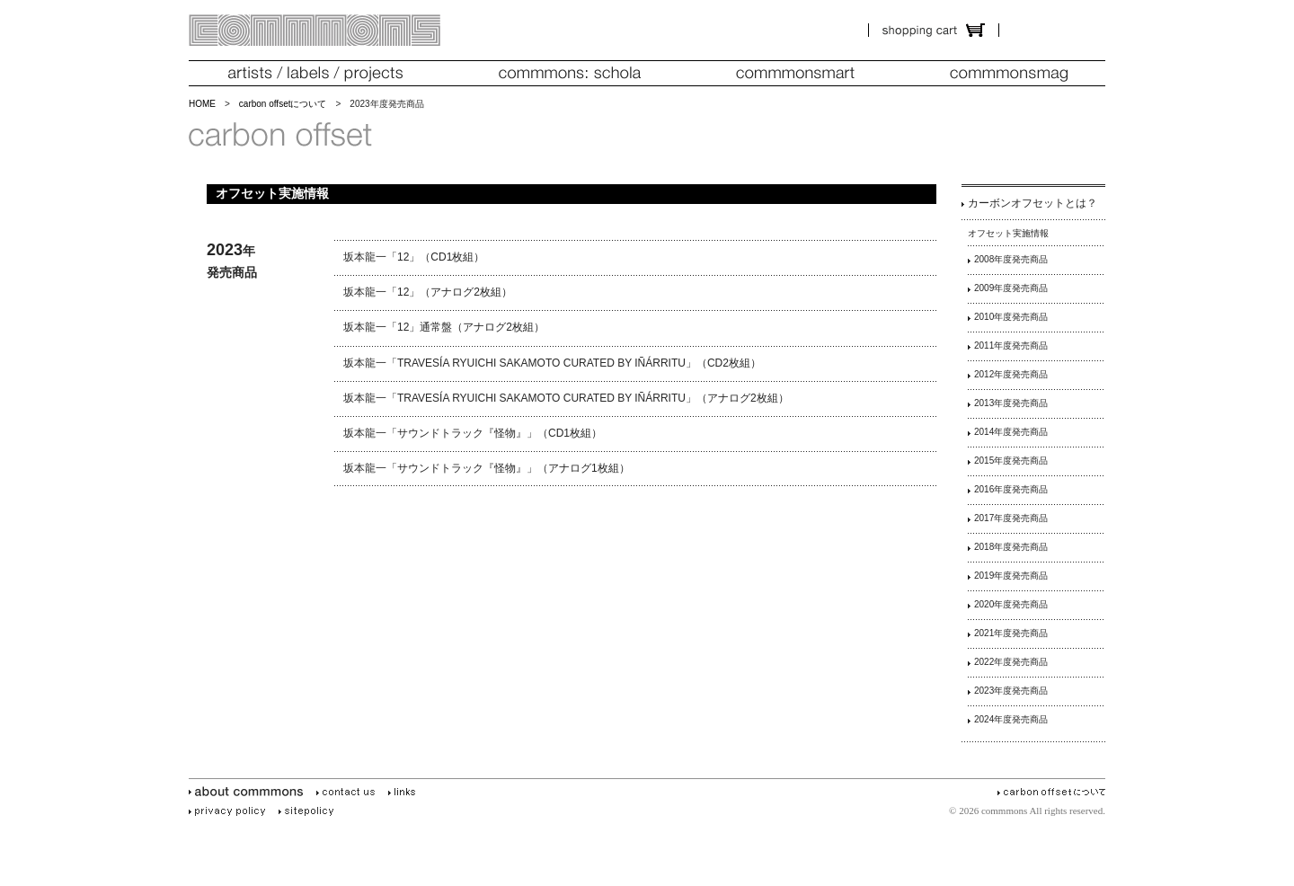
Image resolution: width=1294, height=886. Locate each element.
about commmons (249, 792)
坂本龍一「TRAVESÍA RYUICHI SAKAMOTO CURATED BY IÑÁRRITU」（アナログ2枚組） (566, 398)
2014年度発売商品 (1011, 432)
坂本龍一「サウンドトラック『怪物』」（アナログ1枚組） (486, 468)
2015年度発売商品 (1011, 460)
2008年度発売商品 (1011, 259)
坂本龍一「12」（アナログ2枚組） (427, 292)
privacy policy (230, 811)
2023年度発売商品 (1011, 691)
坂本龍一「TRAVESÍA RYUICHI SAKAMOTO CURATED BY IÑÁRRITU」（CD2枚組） (552, 363)
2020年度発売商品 (1011, 604)
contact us (349, 792)
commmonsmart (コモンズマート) (795, 73)
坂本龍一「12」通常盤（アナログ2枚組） (444, 327)
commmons (314, 30)
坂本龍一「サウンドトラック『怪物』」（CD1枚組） (472, 433)
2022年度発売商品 (1011, 662)
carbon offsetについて (283, 104)
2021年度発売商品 (1011, 633)
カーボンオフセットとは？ (1032, 203)
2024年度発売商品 (1011, 719)
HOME (202, 104)
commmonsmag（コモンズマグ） (1008, 73)
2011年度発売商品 (1011, 345)
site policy (309, 811)
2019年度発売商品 (1011, 575)
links (404, 792)
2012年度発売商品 (1011, 374)
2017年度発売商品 (1011, 518)
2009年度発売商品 (1011, 288)
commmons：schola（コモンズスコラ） (569, 73)
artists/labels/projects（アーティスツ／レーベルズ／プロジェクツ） (315, 73)
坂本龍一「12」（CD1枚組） (413, 257)
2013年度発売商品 (1011, 403)
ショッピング (933, 30)
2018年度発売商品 (1011, 547)
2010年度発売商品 (1011, 317)
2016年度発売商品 (1011, 489)
